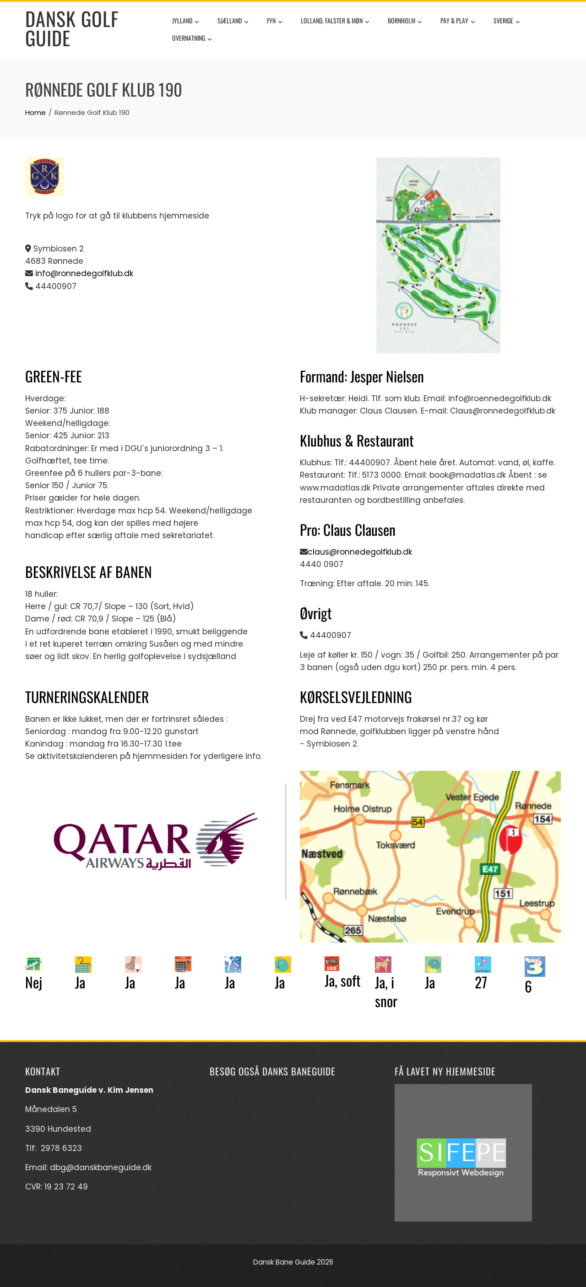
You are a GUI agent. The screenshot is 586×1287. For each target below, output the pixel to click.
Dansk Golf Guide (72, 28)
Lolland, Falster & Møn (335, 21)
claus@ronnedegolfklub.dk (360, 551)
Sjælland (233, 21)
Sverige (507, 21)
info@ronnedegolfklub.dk (84, 273)
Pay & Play (457, 21)
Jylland (185, 21)
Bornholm (405, 21)
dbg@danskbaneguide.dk (101, 1167)
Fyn (274, 21)
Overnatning (192, 39)
